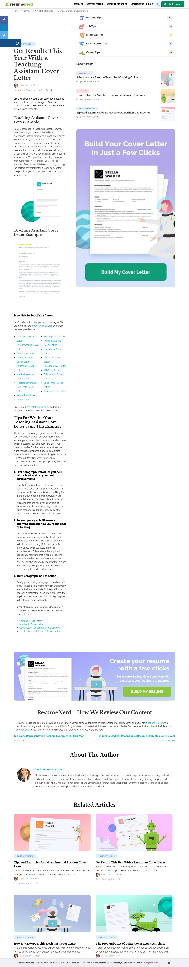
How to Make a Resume (25, 922)
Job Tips (132, 94)
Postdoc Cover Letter (80, 378)
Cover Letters (96, 4)
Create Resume (172, 4)
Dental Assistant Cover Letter (32, 374)
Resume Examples (23, 909)
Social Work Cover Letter (82, 391)
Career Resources (118, 4)
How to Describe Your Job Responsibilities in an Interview (141, 101)
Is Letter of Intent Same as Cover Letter (39, 548)
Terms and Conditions (78, 945)
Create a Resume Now (24, 927)
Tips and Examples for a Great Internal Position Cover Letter (141, 122)
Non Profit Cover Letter (29, 391)
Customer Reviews (124, 909)
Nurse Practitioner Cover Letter (33, 395)
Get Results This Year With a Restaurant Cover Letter (130, 780)
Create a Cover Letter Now (60, 927)
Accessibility (106, 945)
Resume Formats (22, 918)
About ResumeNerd (125, 904)
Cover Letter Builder (57, 904)
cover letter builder (93, 351)
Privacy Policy (94, 945)
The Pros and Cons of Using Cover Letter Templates (130, 861)
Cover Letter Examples (44, 11)
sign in (150, 4)
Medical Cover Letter (27, 387)
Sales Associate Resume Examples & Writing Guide (140, 80)
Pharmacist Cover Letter (81, 370)
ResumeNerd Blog (90, 927)
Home (16, 11)
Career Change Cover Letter (31, 366)
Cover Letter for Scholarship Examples (39, 545)
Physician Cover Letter (80, 374)
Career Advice (26, 11)
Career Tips (87, 922)
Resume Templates (23, 913)
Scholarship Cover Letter (82, 387)
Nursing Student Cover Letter (84, 366)
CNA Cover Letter (26, 370)
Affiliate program (123, 913)
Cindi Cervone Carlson (48, 686)
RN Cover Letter (77, 383)
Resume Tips (134, 73)
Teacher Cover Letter (80, 395)
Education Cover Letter (29, 378)
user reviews (22, 647)
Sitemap (115, 945)
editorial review (155, 640)
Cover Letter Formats (58, 918)
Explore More (152, 963)
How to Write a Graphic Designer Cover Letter (45, 861)
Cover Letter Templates (59, 913)
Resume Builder (22, 904)
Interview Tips (88, 913)
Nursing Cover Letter (80, 362)
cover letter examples (38, 403)
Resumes (79, 4)
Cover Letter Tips (25, 68)
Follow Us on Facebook (126, 918)
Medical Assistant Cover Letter (32, 383)
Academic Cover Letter (29, 362)
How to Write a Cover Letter (61, 922)
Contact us (137, 4)
